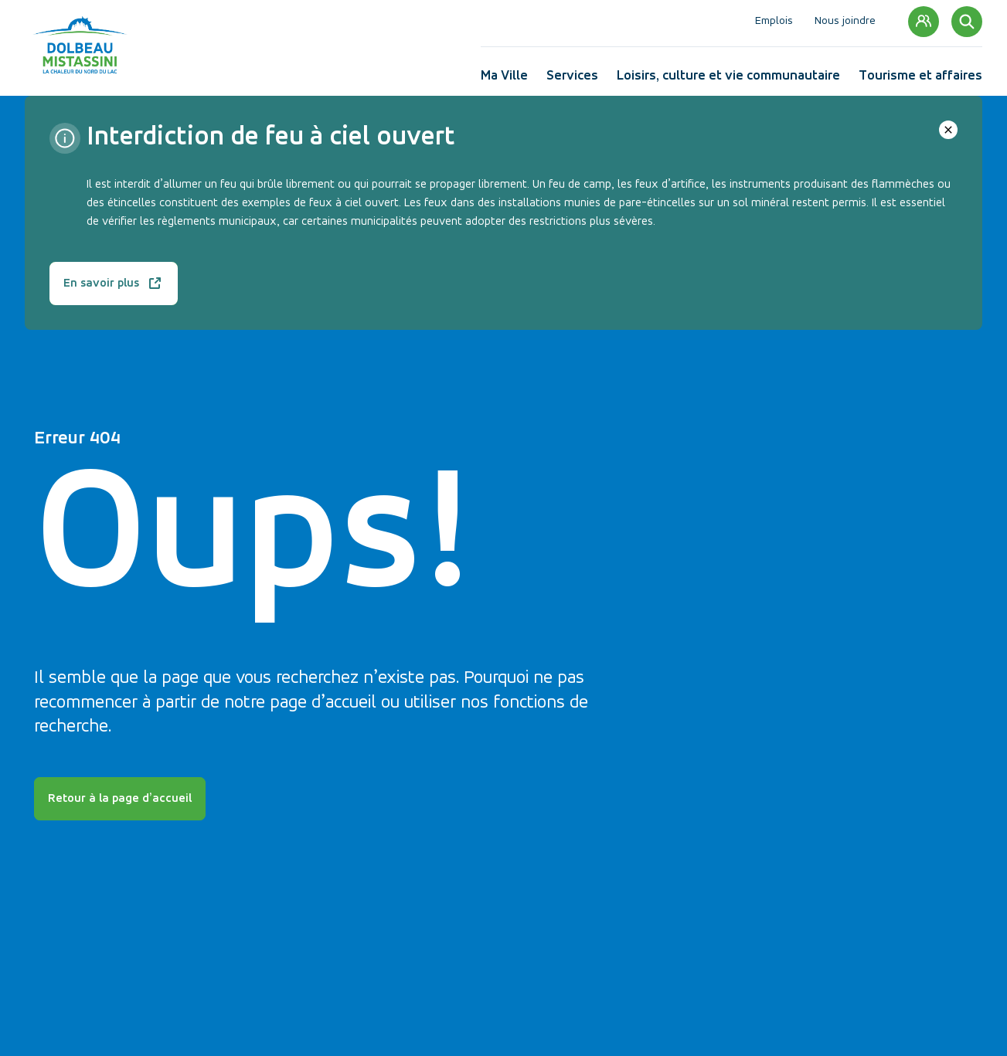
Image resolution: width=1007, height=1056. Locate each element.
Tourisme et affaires (920, 79)
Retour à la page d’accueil (120, 799)
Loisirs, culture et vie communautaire (728, 79)
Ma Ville (504, 79)
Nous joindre (845, 21)
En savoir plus (113, 289)
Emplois (774, 21)
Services (572, 79)
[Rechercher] (966, 21)
